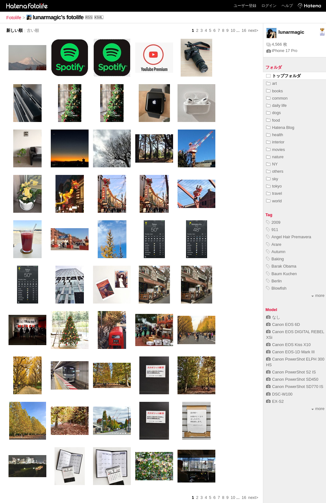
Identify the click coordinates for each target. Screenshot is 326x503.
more (317, 295)
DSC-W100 (279, 394)
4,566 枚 (276, 44)
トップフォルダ (283, 75)
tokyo (274, 186)
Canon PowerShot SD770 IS (294, 386)
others (274, 171)
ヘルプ (287, 5)
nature (274, 156)
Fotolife (13, 17)
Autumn (275, 251)
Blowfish (276, 288)
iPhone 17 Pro (281, 50)
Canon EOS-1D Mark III (290, 352)
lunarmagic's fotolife (58, 17)
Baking (275, 259)
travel (274, 193)
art (271, 83)
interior (275, 142)
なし (273, 317)
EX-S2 (275, 401)
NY (272, 164)
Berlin (274, 281)
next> (253, 30)
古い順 (33, 30)
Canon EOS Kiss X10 (288, 344)
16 (244, 30)
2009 (273, 222)
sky (272, 178)
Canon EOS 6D (283, 324)
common (277, 98)
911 (272, 229)
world (274, 201)
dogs (273, 112)
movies (275, 149)
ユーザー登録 (245, 5)
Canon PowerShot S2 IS (291, 372)
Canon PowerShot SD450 (292, 379)
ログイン (269, 5)
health (274, 134)
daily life (276, 105)
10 (233, 30)
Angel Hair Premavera (288, 236)
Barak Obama (281, 266)
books (274, 91)
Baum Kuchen (281, 273)
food (273, 120)
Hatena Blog (280, 127)
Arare (273, 244)
